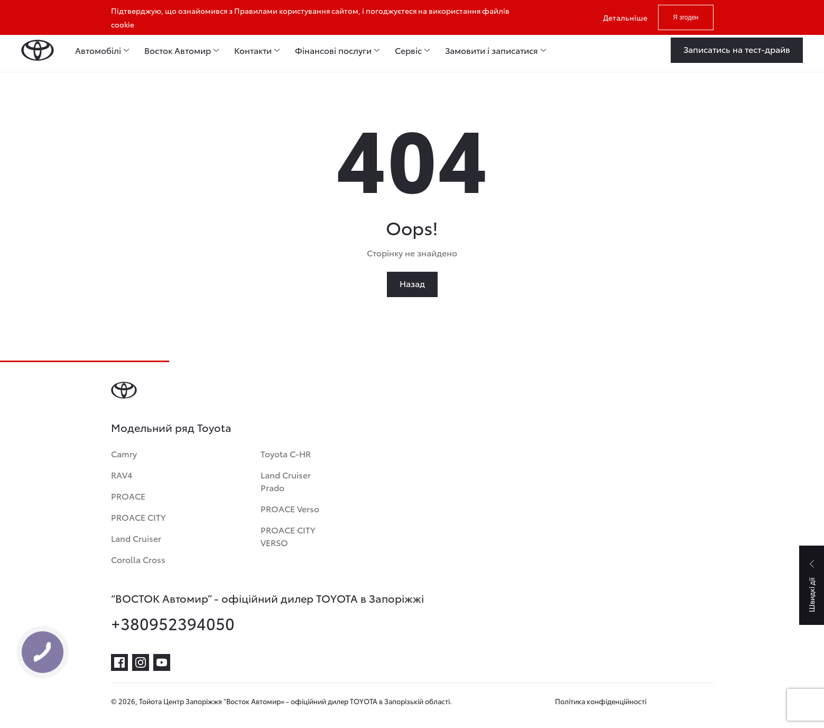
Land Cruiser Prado (286, 480)
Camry (124, 453)
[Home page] (37, 50)
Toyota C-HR (286, 453)
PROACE (128, 496)
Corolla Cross (138, 559)
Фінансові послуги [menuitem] (333, 50)
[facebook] (119, 662)
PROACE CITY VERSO (288, 535)
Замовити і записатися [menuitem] (491, 50)
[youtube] (161, 662)
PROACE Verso (290, 508)
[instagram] (140, 662)
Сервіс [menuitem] (408, 50)
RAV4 (121, 474)
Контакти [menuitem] (253, 50)
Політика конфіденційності (600, 701)
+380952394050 (173, 623)
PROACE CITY (138, 517)
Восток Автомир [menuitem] (177, 50)
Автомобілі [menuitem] (98, 50)
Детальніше (625, 17)
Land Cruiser (136, 538)
